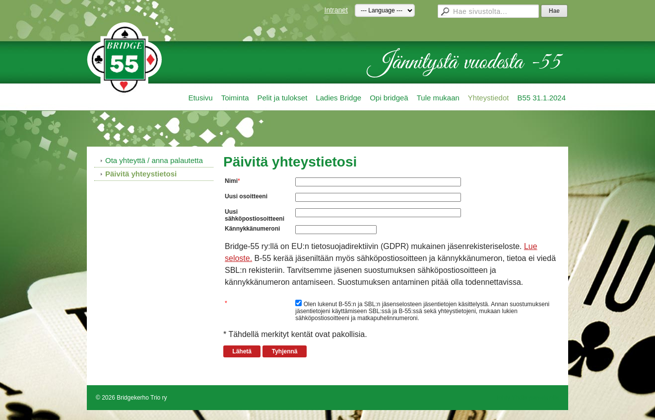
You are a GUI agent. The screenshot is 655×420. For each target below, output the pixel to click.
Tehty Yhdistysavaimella (527, 397)
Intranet (336, 10)
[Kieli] (385, 10)
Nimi (231, 180)
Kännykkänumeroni (252, 228)
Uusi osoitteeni (246, 196)
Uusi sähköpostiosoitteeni (254, 215)
